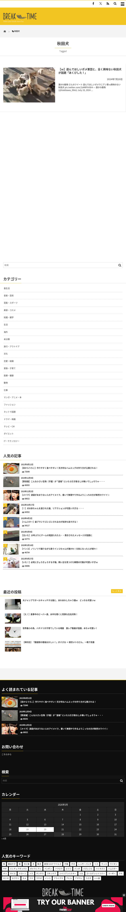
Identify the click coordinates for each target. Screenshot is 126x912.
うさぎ (88, 872)
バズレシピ (88, 862)
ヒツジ (68, 862)
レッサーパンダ (84, 857)
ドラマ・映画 (10, 413)
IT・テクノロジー (11, 434)
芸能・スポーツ (11, 296)
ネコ (5, 867)
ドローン (22, 867)
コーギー (112, 867)
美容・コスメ (10, 304)
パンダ (77, 862)
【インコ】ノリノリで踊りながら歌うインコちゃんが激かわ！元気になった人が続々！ (59, 542)
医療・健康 (9, 369)
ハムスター (112, 862)
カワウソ (15, 872)
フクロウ (59, 862)
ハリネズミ (100, 862)
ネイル (13, 867)
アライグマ (58, 872)
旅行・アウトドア (12, 340)
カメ (24, 872)
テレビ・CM (9, 420)
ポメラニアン (35, 862)
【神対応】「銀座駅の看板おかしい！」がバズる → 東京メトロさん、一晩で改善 (58, 636)
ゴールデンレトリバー (95, 867)
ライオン (113, 857)
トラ (31, 867)
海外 (6, 325)
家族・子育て (10, 362)
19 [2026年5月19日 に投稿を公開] (27, 823)
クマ (121, 867)
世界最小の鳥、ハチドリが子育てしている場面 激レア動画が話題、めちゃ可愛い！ (60, 622)
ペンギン (48, 862)
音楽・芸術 (9, 289)
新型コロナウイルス (52, 857)
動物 (6, 376)
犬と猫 (26, 857)
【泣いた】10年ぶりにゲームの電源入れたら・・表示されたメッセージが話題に (56, 529)
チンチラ (40, 867)
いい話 (97, 872)
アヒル (69, 872)
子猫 (66, 857)
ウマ (31, 872)
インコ (48, 872)
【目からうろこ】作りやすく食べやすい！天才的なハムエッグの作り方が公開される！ (59, 462)
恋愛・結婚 (9, 354)
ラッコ (104, 857)
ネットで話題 (10, 405)
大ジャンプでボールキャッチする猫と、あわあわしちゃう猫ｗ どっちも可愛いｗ (59, 594)
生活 (6, 318)
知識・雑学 (9, 311)
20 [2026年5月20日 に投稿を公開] (45, 823)
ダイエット (9, 427)
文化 (6, 347)
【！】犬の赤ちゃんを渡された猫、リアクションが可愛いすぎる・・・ (52, 502)
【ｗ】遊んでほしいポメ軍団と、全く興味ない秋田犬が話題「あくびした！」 (89, 71)
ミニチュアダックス (18, 862)
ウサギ (39, 872)
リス (96, 857)
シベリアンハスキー (67, 867)
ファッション (10, 398)
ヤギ (5, 862)
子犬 (73, 857)
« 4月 (4, 832)
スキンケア (51, 867)
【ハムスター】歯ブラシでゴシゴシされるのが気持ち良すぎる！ (49, 515)
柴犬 (39, 857)
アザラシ (79, 872)
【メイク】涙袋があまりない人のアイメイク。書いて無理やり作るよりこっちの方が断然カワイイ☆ (65, 489)
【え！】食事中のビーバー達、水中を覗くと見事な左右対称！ (50, 608)
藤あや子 (12, 857)
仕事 (6, 384)
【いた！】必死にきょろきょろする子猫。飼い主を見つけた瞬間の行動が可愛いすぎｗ (59, 556)
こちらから (6, 748)
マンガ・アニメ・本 (12, 391)
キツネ (6, 872)
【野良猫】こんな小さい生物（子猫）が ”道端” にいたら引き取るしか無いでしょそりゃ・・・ (63, 475)
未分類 (7, 333)
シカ (81, 867)
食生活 (7, 282)
